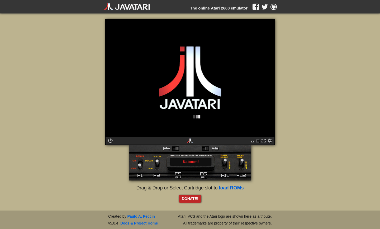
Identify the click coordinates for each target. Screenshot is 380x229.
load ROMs (231, 187)
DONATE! (190, 199)
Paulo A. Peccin (141, 216)
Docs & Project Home (139, 223)
